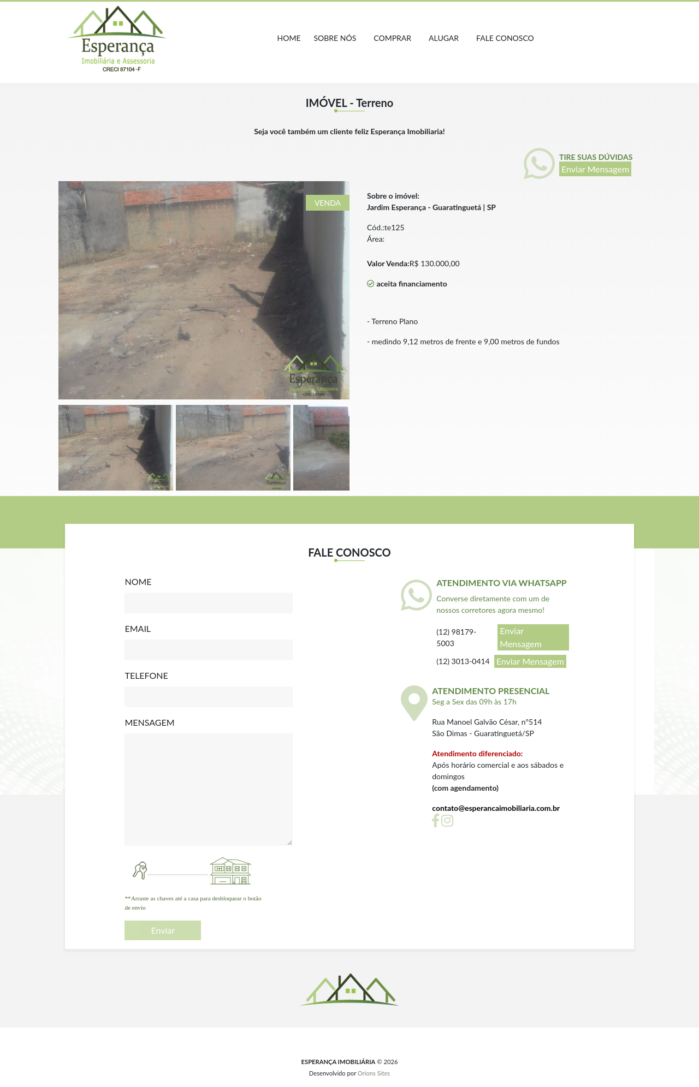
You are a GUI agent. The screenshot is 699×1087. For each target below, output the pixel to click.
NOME (138, 581)
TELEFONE (146, 675)
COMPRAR (392, 38)
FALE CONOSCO (505, 38)
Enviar (163, 930)
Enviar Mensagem (595, 169)
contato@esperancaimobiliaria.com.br (496, 808)
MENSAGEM (149, 722)
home (289, 38)
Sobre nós (335, 38)
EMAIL (138, 628)
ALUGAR (444, 38)
